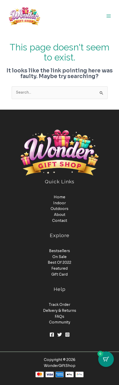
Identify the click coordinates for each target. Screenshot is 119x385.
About (59, 215)
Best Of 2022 (59, 262)
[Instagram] (67, 334)
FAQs (59, 316)
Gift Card (59, 274)
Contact (59, 220)
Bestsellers (59, 251)
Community (59, 322)
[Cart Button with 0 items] (106, 359)
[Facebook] (52, 334)
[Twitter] (59, 334)
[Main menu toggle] (109, 16)
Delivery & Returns (59, 310)
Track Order (59, 305)
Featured (59, 268)
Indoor (59, 203)
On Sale (59, 257)
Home (59, 197)
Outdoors (59, 209)
